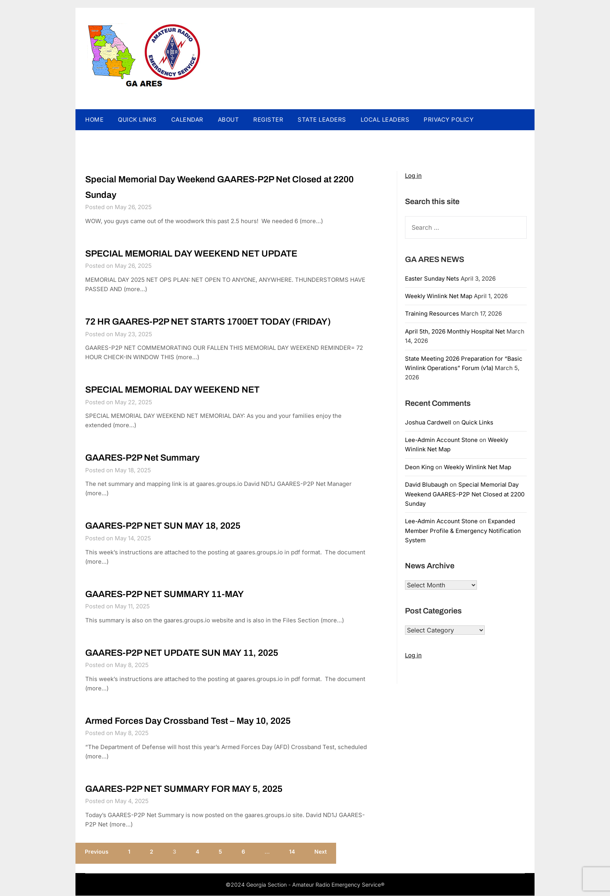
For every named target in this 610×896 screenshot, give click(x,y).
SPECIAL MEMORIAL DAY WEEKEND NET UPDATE (204, 253)
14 (292, 854)
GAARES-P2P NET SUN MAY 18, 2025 (173, 526)
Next (320, 854)
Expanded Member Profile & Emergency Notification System (463, 530)
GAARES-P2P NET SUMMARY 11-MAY (175, 594)
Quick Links (477, 422)
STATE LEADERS (322, 119)
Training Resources (432, 313)
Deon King (419, 467)
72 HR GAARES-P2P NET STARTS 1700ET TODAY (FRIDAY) (224, 321)
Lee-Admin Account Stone (441, 440)
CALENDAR (187, 119)
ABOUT (228, 119)
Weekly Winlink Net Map (438, 296)
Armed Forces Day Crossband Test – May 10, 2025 (200, 721)
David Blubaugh (426, 484)
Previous (97, 854)
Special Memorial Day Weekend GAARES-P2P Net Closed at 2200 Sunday (464, 494)
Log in (413, 175)
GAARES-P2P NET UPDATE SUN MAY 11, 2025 (194, 653)
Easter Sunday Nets (432, 278)
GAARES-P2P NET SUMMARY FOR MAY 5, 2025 (199, 790)
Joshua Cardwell (428, 422)
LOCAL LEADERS (385, 119)
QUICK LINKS (137, 119)
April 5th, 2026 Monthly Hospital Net (455, 331)
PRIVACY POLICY (448, 119)
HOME (94, 119)
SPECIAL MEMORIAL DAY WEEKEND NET (183, 389)
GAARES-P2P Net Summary (149, 458)
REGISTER (268, 119)
